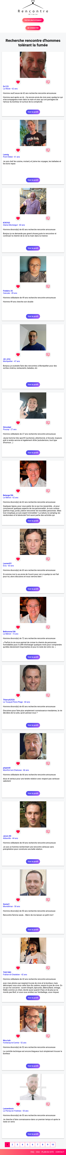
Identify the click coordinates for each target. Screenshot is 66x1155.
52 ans (23, 1043)
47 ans (17, 361)
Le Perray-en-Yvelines (12, 1111)
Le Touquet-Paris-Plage (13, 702)
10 (53, 1144)
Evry (5, 566)
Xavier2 (6, 904)
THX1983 (7, 972)
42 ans (24, 974)
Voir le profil (33, 112)
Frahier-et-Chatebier (11, 974)
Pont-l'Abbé (8, 157)
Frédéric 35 (8, 291)
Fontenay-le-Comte (11, 1043)
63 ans (11, 566)
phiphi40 (6, 768)
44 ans (15, 838)
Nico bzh (7, 1040)
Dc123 (6, 86)
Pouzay (6, 429)
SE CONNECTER (32, 28)
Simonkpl (7, 427)
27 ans (13, 429)
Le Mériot (7, 497)
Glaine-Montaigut (10, 225)
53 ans (25, 1111)
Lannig (6, 154)
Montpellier (8, 361)
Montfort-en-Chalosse (12, 770)
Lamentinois (8, 1108)
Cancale (6, 293)
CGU (38, 1152)
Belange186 (8, 495)
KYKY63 (6, 223)
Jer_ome (6, 359)
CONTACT (60, 1152)
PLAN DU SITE (48, 1152)
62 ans (15, 89)
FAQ (32, 1152)
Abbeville (7, 838)
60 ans (22, 225)
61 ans (17, 157)
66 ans (26, 770)
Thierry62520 (9, 700)
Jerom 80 (7, 836)
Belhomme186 (9, 631)
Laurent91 (7, 563)
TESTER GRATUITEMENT (33, 20)
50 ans (17, 906)
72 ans (15, 634)
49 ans (14, 293)
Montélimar (8, 906)
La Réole (6, 89)
